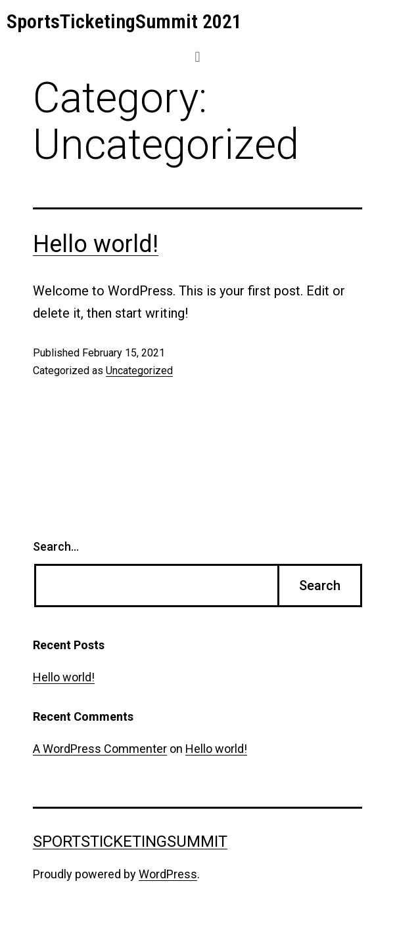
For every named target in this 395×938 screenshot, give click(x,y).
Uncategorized (139, 370)
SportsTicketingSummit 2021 (124, 21)
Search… (56, 546)
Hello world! (95, 244)
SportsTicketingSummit (130, 841)
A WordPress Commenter (100, 749)
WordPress (168, 874)
